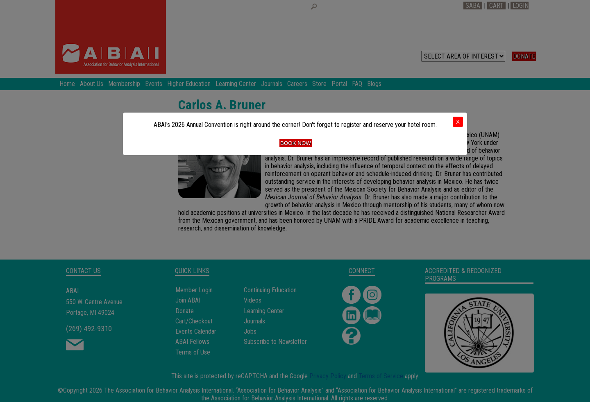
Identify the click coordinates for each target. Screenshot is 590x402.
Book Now (295, 143)
